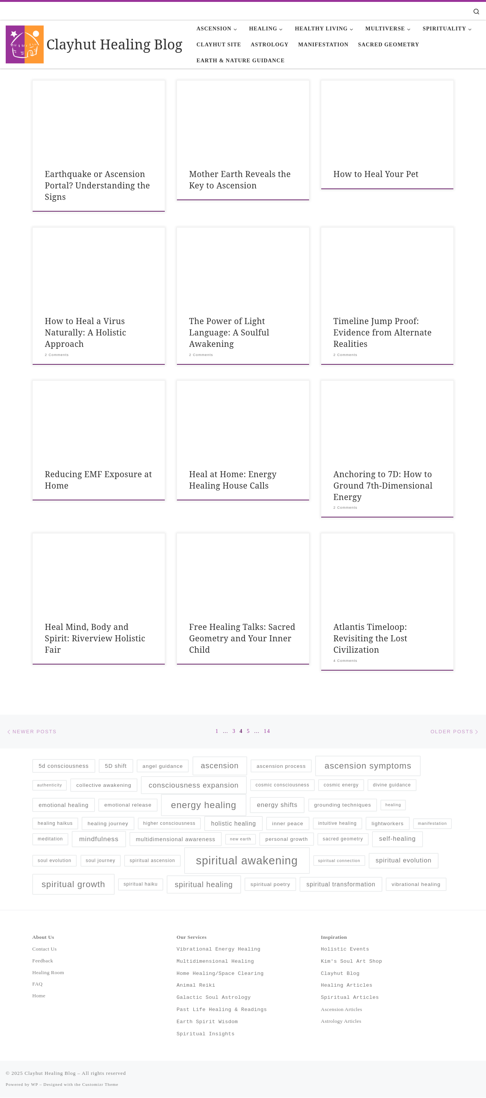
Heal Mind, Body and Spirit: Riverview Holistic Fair (95, 638)
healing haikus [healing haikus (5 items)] (55, 824)
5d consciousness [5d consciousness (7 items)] (64, 767)
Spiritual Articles (350, 998)
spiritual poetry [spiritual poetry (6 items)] (270, 885)
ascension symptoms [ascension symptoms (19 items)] (368, 766)
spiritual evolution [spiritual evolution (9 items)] (403, 861)
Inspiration (334, 938)
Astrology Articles (341, 1022)
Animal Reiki (196, 986)
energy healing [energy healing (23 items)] (203, 806)
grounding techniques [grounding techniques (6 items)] (342, 805)
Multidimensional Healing (215, 961)
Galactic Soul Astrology (214, 998)
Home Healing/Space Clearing (220, 973)
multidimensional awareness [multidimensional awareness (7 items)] (176, 840)
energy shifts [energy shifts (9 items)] (277, 805)
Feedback (42, 961)
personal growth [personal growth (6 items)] (286, 840)
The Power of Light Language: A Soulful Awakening (229, 332)
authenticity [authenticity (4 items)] (49, 785)
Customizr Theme (100, 1085)
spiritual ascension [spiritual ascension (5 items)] (152, 861)
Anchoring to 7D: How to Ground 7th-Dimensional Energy (382, 485)
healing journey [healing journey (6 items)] (108, 824)
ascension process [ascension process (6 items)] (281, 766)
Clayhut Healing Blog (50, 1074)
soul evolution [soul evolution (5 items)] (54, 861)
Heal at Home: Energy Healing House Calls (232, 479)
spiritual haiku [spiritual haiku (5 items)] (140, 885)
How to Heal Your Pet (375, 173)
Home (39, 996)
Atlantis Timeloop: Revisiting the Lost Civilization (370, 638)
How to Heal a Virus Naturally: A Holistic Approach (85, 332)
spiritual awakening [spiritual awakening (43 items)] (247, 861)
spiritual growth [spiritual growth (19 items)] (74, 884)
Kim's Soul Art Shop (351, 961)
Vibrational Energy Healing (218, 949)
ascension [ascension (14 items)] (220, 766)
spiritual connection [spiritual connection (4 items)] (339, 861)
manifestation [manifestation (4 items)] (432, 824)
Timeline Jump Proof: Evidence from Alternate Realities (382, 332)
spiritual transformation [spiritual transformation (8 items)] (341, 885)
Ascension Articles (341, 1010)
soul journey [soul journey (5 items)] (100, 861)
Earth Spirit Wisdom (207, 1022)
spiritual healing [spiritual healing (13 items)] (204, 885)
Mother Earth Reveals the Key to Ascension (240, 179)
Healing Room (48, 973)
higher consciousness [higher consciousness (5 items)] (169, 824)
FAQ (37, 984)
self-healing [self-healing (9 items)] (397, 839)
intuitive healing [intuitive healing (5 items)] (337, 824)
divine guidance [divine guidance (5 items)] (392, 785)
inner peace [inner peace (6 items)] (287, 824)
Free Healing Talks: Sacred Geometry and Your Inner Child (242, 638)
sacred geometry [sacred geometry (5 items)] (343, 839)
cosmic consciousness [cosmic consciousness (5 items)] (282, 785)
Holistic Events (345, 949)
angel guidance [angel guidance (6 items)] (162, 766)
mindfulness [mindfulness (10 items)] (99, 839)
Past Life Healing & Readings (222, 1010)
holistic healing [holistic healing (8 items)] (233, 824)
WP (34, 1085)
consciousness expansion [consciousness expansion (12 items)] (194, 786)
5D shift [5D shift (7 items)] (116, 767)
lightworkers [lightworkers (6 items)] (388, 824)
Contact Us (44, 949)
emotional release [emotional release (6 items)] (128, 805)
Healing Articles (346, 986)
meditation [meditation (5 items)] (50, 839)
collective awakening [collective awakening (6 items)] (103, 786)
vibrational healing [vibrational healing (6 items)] (415, 885)
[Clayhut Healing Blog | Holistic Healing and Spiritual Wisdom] (25, 43)
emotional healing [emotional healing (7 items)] (64, 805)
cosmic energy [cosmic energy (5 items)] (341, 785)
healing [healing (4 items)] (393, 805)
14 (267, 731)
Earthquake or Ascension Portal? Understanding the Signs (97, 185)
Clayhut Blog (340, 973)
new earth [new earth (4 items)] (240, 839)
